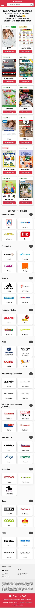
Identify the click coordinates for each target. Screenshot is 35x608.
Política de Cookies (8, 602)
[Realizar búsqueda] (32, 4)
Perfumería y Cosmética (23, 574)
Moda (5, 574)
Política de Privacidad (17, 605)
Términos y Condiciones (25, 602)
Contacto (6, 599)
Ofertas (5, 570)
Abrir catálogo (9, 51)
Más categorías (6, 577)
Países (16, 602)
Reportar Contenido (26, 599)
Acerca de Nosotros (14, 599)
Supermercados (23, 570)
